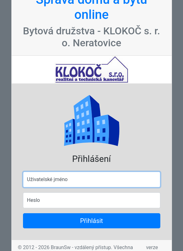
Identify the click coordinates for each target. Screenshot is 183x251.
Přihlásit (91, 221)
